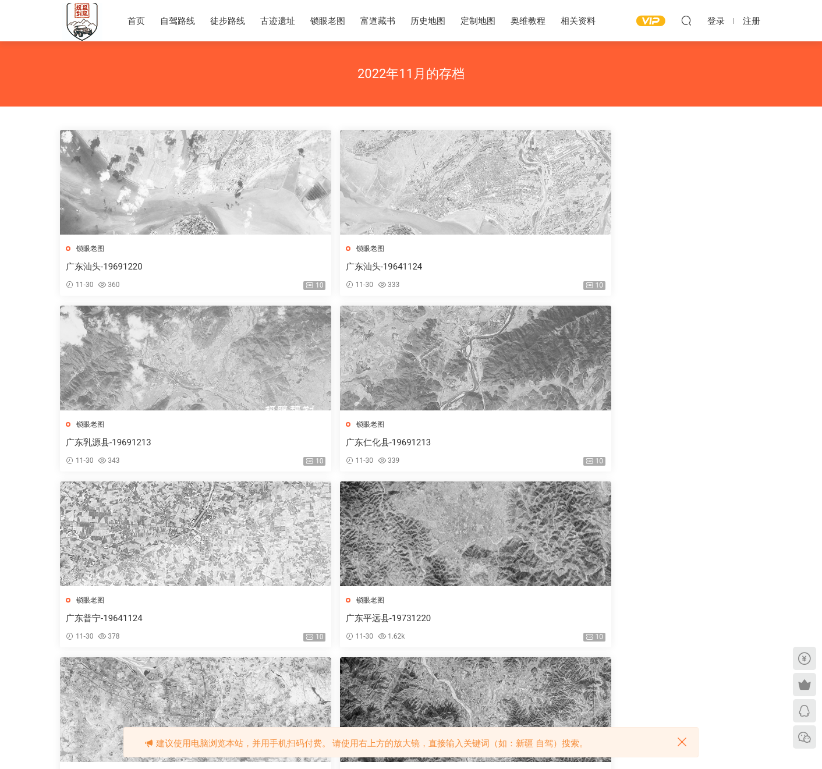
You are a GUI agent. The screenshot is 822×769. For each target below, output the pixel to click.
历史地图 (427, 21)
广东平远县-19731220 (288, 444)
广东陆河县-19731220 (643, 444)
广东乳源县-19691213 (465, 266)
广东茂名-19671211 (461, 444)
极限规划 (82, 20)
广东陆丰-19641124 (283, 621)
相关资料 (578, 21)
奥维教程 (528, 21)
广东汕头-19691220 (106, 266)
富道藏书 (377, 21)
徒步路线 (227, 21)
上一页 (316, 682)
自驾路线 (177, 21)
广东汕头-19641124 (283, 266)
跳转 (513, 682)
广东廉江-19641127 (461, 621)
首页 (136, 21)
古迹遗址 (277, 21)
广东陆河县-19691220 (110, 621)
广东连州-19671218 (638, 621)
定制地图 (477, 21)
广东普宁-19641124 (106, 444)
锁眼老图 (327, 21)
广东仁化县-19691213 (643, 266)
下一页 (454, 682)
